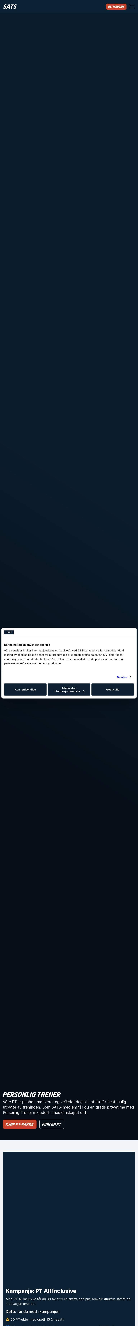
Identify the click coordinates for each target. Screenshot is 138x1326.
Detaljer (122, 677)
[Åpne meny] (132, 6)
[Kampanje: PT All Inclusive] (69, 1218)
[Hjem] (10, 6)
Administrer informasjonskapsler (69, 689)
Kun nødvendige (25, 689)
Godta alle (112, 689)
